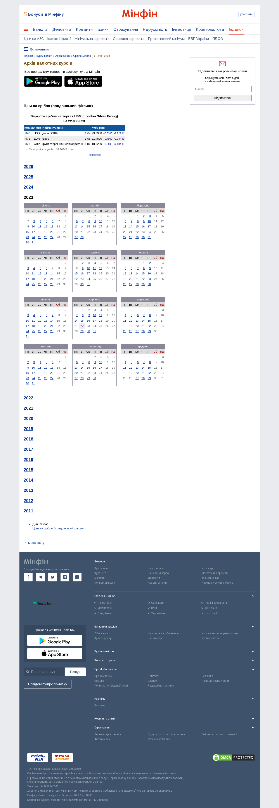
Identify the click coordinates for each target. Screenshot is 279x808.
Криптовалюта (210, 29)
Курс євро (208, 568)
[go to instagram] (65, 577)
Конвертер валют (105, 582)
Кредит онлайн (157, 582)
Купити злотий (211, 638)
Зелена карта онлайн (107, 734)
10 (33, 226)
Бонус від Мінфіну (46, 14)
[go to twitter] (52, 577)
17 (33, 232)
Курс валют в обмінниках (163, 633)
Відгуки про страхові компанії (166, 734)
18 (39, 232)
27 (51, 237)
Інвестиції (181, 29)
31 (33, 242)
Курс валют (101, 568)
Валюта (40, 29)
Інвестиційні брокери (215, 573)
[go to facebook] (28, 577)
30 (27, 242)
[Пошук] (75, 672)
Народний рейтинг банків (217, 582)
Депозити (61, 29)
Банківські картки (159, 573)
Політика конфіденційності (111, 685)
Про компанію (103, 676)
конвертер (95, 154)
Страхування (125, 29)
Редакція (207, 676)
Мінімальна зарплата (92, 39)
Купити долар (102, 638)
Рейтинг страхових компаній (219, 734)
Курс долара (156, 568)
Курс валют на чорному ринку (220, 633)
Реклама (99, 705)
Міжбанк (99, 577)
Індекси (236, 29)
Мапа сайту (36, 542)
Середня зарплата (128, 39)
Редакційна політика (161, 685)
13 (51, 226)
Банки (103, 29)
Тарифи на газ (210, 577)
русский (246, 14)
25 (39, 237)
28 (81, 237)
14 (81, 226)
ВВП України (198, 39)
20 (51, 232)
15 (88, 226)
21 (81, 232)
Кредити (84, 29)
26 (45, 237)
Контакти (153, 676)
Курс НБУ (100, 573)
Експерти (153, 680)
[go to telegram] (40, 577)
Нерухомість (155, 29)
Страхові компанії (159, 739)
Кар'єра (99, 680)
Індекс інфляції (59, 39)
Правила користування (216, 680)
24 (33, 237)
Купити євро (155, 638)
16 (27, 232)
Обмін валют (102, 633)
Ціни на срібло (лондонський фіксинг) (59, 528)
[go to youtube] (77, 577)
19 (45, 232)
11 (39, 226)
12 (45, 226)
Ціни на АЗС (34, 39)
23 (27, 237)
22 (88, 232)
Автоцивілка (102, 739)
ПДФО (217, 39)
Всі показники (40, 49)
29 (137, 237)
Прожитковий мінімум (166, 39)
